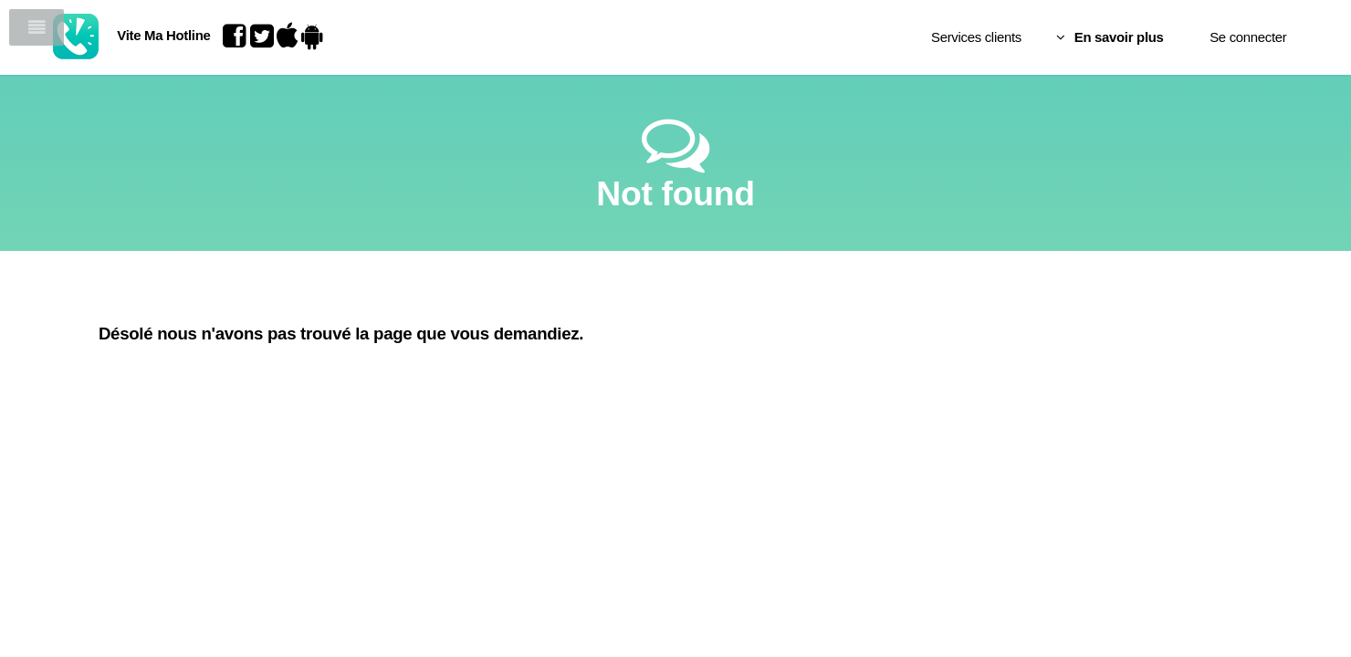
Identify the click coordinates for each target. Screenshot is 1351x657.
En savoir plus (1044, 37)
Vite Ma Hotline (206, 35)
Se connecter (1173, 37)
